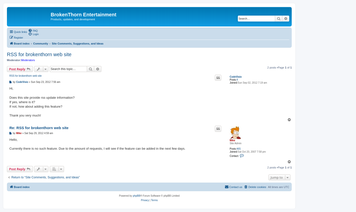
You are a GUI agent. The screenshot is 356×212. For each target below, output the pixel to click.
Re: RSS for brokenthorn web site (38, 128)
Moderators (28, 60)
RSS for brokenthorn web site (39, 54)
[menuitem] (33, 30)
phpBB (136, 195)
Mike (232, 140)
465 (239, 148)
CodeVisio (236, 76)
